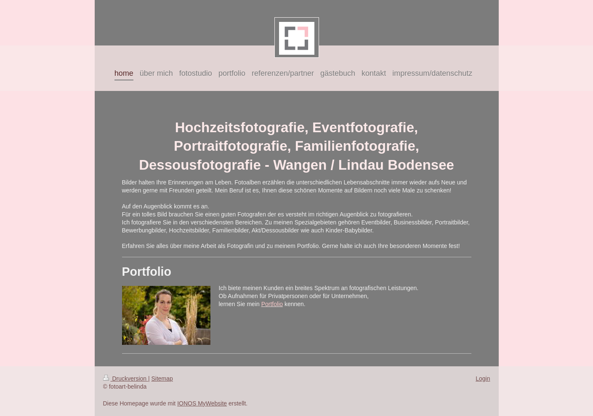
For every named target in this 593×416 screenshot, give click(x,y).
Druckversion (125, 378)
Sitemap (162, 378)
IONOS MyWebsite (202, 403)
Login (483, 378)
